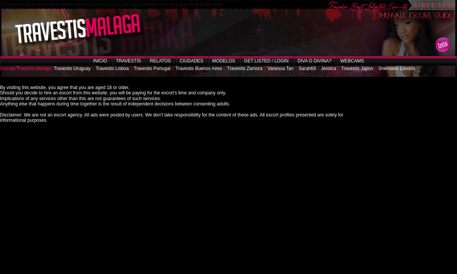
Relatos (160, 61)
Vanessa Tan (280, 68)
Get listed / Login (266, 61)
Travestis (128, 61)
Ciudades (191, 61)
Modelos (223, 61)
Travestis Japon (357, 68)
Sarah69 (307, 68)
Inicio (100, 61)
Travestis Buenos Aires (199, 68)
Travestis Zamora (244, 68)
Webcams (352, 61)
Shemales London (396, 68)
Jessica (328, 68)
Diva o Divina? (314, 61)
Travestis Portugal (152, 68)
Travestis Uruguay (72, 68)
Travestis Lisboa (112, 68)
